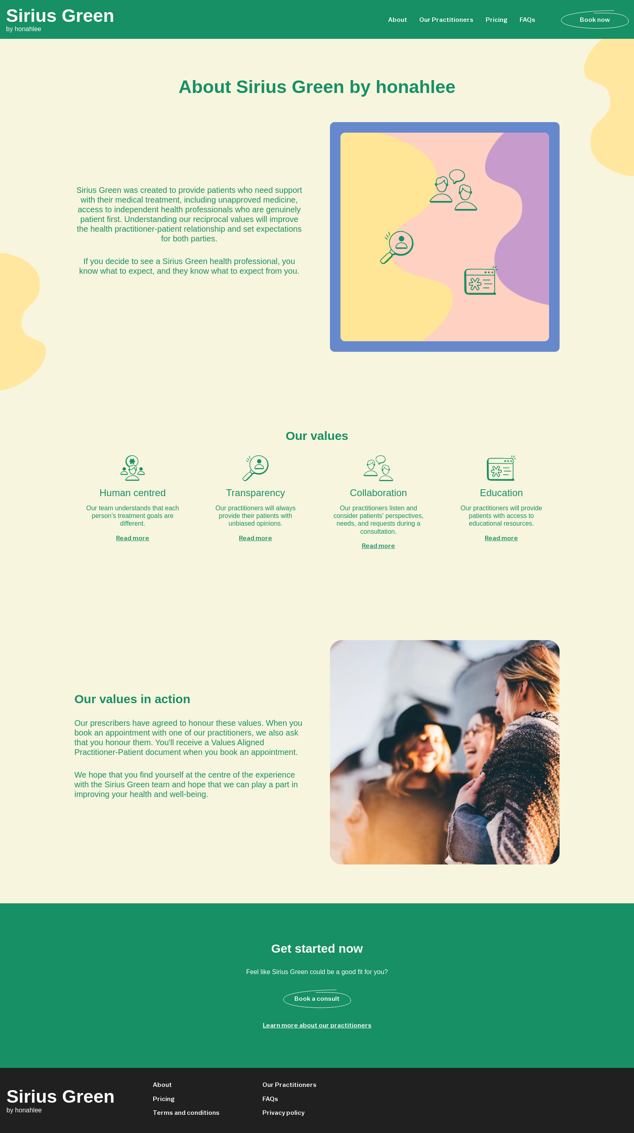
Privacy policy (283, 1112)
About (397, 19)
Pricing (496, 19)
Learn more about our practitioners (317, 1025)
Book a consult (317, 998)
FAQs (527, 19)
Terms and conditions (186, 1112)
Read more (132, 537)
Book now (595, 19)
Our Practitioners (446, 19)
